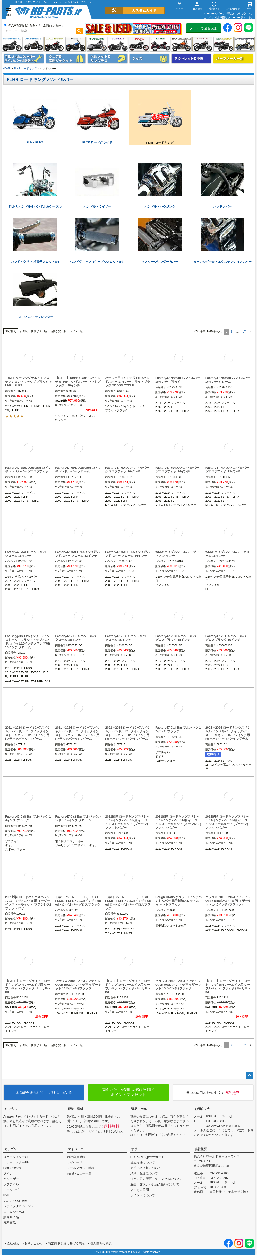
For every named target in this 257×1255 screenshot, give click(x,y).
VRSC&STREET (224, 44)
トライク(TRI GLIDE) (160, 44)
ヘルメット (107, 58)
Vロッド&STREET (16, 1200)
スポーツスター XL (12, 44)
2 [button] (231, 331)
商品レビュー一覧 (79, 1173)
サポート (137, 1149)
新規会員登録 (76, 1157)
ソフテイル (118, 44)
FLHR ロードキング (25, 68)
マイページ (75, 1149)
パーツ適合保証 (203, 28)
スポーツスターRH (16, 1162)
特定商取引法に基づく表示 (66, 1243)
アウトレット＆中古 (191, 58)
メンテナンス (24, 58)
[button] (251, 331)
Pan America (181, 44)
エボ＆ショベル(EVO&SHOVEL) (245, 44)
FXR (6, 1195)
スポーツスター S (33, 44)
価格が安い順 (58, 331)
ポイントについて (142, 1195)
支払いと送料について (145, 1168)
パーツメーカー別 (233, 58)
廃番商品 (9, 1222)
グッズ (149, 58)
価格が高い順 (39, 331)
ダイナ (139, 44)
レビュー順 (76, 331)
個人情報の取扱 (101, 1243)
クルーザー (11, 1179)
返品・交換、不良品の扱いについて (154, 1184)
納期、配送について (144, 1173)
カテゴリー (12, 1149)
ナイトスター (54, 44)
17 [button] (244, 331)
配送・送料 (75, 1109)
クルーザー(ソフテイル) (76, 44)
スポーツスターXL (16, 1157)
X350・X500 (202, 44)
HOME (7, 68)
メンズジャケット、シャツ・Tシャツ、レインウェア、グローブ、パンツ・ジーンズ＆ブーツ (66, 58)
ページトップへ (249, 1075)
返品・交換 (139, 1109)
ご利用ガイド (16, 1125)
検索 (79, 31)
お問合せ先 (202, 1109)
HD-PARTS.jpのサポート (147, 1157)
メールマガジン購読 (80, 1168)
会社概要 (201, 1149)
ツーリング (97, 44)
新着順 (24, 331)
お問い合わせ (33, 1243)
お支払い (10, 1109)
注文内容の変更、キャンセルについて (156, 1179)
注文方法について (142, 1162)
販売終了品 (11, 1217)
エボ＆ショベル (14, 1211)
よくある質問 (139, 1190)
